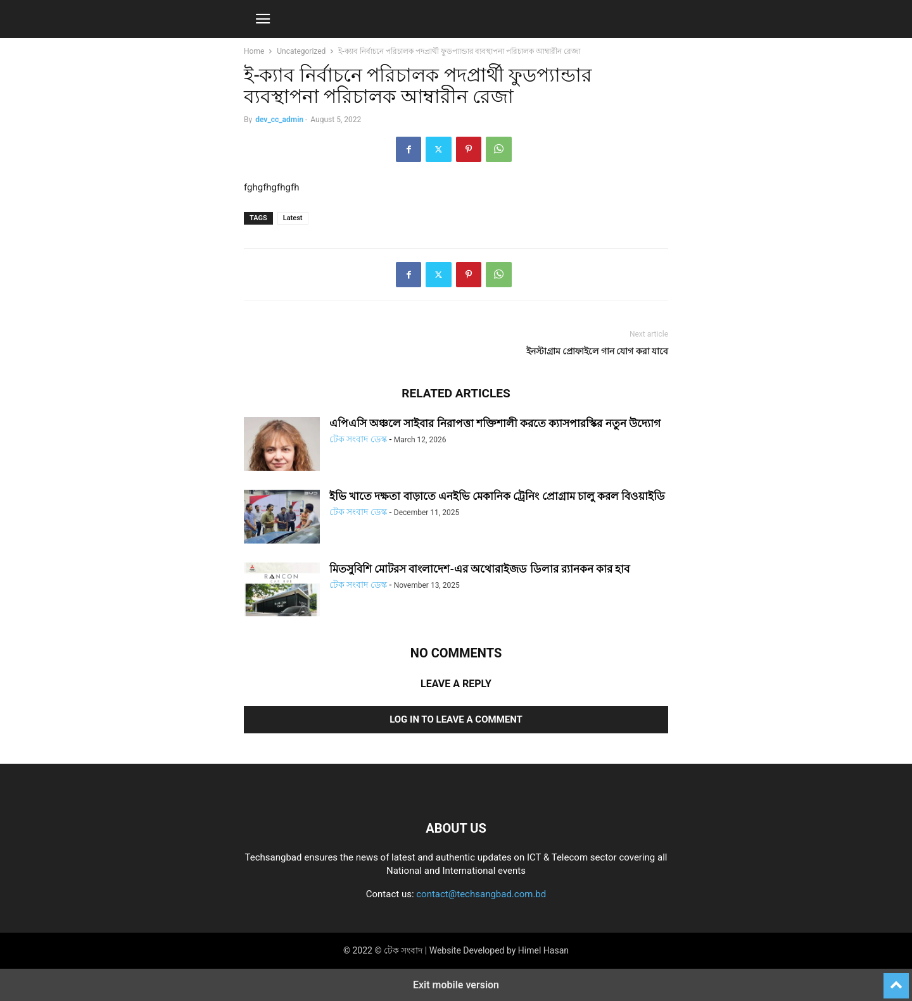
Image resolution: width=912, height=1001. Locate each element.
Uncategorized (301, 51)
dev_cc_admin (279, 119)
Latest (293, 218)
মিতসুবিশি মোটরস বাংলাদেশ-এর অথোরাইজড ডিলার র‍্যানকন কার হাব (479, 569)
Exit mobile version (456, 985)
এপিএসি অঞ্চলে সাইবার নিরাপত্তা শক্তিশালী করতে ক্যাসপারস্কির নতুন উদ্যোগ (495, 423)
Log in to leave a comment (456, 719)
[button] (263, 19)
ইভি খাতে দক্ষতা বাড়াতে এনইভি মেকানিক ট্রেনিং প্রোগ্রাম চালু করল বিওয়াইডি (497, 496)
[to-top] (896, 980)
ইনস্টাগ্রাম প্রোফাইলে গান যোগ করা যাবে (597, 351)
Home (254, 51)
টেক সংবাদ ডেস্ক (358, 439)
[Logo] (456, 789)
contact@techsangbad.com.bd (481, 894)
